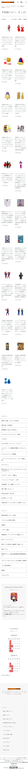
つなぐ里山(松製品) (6, 565)
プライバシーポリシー (8, 726)
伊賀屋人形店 (8, 614)
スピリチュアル (5, 575)
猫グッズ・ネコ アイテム (7, 539)
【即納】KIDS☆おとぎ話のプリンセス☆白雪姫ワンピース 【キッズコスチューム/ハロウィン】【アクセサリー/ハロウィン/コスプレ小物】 (20, 75)
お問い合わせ (6, 749)
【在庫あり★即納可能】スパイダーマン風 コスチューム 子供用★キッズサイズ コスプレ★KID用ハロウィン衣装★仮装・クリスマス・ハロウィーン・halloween (7, 326)
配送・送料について (7, 711)
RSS (4, 738)
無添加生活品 (21, 757)
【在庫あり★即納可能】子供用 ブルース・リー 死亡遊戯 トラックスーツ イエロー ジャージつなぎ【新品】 (20, 359)
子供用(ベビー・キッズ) (5, 7)
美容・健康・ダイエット (7, 489)
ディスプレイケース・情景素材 (8, 454)
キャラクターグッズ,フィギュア (6, 757)
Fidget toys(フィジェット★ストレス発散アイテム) (13, 502)
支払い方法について (7, 719)
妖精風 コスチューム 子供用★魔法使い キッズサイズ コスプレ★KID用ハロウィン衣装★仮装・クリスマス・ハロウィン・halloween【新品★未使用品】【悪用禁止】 (7, 217)
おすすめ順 (14, 19)
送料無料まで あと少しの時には (8, 429)
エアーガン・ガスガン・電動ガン (9, 475)
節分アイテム (4, 549)
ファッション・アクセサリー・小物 (9, 479)
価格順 (20, 19)
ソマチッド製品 (5, 529)
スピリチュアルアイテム (11, 759)
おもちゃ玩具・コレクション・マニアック (11, 443)
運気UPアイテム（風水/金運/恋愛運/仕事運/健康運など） (13, 554)
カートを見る (6, 746)
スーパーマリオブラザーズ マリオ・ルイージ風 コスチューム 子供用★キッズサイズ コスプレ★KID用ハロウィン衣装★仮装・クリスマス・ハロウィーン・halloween (20, 326)
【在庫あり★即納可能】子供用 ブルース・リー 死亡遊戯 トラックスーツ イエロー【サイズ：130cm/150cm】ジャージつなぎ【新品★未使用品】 (7, 361)
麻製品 (3, 570)
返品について (6, 715)
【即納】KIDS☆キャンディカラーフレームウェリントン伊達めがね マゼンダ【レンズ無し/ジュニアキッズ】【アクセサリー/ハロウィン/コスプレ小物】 (7, 143)
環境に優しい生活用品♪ (6, 425)
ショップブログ (6, 730)
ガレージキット (5, 464)
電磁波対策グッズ (19, 759)
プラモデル (4, 439)
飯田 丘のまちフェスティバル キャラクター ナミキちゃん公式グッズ (13, 470)
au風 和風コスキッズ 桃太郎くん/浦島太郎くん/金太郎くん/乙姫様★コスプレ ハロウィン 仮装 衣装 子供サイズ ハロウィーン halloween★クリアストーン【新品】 (20, 253)
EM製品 (3, 525)
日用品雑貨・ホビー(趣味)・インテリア (10, 484)
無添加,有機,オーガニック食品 (8, 515)
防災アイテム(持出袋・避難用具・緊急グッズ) (12, 544)
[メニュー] (26, 2)
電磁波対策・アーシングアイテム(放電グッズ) (12, 534)
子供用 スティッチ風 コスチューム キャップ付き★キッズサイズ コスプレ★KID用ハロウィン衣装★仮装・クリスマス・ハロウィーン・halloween (7, 395)
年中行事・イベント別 (6, 498)
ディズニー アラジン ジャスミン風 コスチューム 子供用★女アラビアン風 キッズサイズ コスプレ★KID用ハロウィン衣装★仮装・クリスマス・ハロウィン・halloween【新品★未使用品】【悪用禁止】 (20, 180)
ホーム (2, 6)
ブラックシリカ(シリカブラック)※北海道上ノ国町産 (13, 560)
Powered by (14, 767)
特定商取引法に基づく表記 (9, 722)
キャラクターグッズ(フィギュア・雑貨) (10, 434)
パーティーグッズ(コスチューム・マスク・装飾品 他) (15, 6)
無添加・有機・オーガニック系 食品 (10, 420)
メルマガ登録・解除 (7, 734)
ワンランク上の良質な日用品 (8, 520)
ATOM (7, 738)
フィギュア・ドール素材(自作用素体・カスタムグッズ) (13, 448)
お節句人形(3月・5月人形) (7, 493)
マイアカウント (6, 742)
